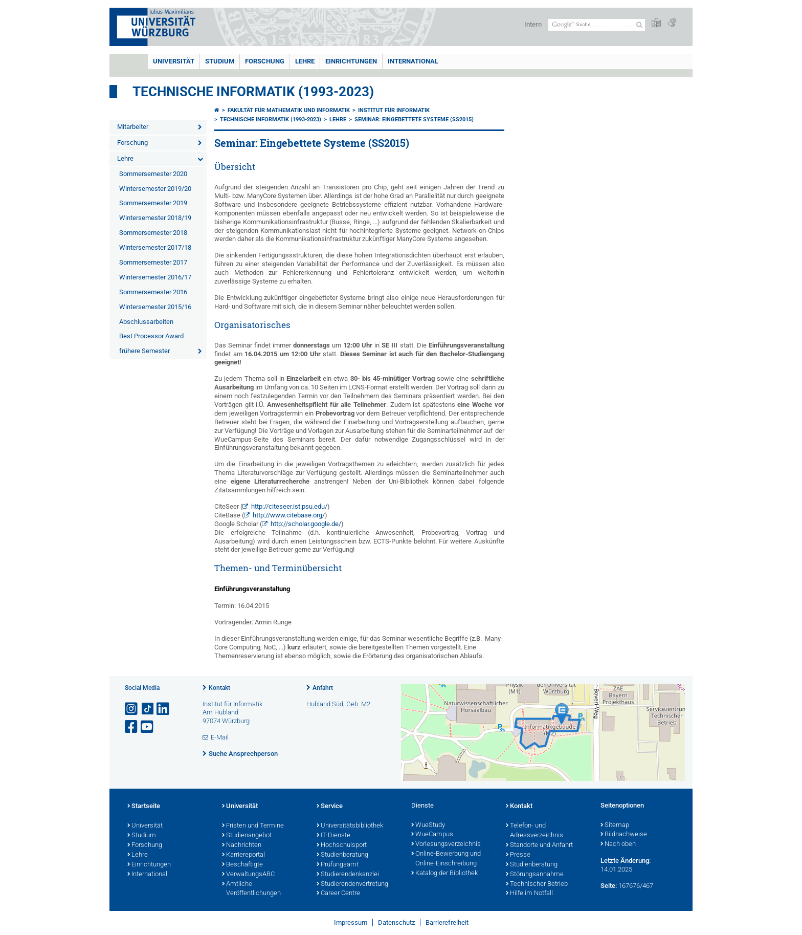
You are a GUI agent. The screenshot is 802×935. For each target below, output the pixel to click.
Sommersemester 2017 (153, 262)
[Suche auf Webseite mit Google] (596, 25)
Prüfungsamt (338, 864)
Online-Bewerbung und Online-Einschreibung (446, 859)
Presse (518, 855)
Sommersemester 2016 (153, 292)
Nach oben (618, 844)
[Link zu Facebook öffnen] (132, 727)
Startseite (143, 806)
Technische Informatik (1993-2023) (253, 91)
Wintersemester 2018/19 (155, 218)
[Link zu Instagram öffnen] (132, 709)
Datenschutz (396, 922)
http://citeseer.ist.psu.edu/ (289, 506)
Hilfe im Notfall (529, 893)
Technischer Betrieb (537, 884)
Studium (219, 61)
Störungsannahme (535, 874)
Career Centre (338, 893)
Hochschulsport (342, 845)
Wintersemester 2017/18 (155, 247)
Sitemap (614, 825)
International (413, 61)
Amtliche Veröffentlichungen (251, 889)
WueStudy (428, 825)
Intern (533, 24)
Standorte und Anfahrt (539, 845)
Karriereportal (243, 855)
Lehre (305, 61)
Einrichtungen (351, 61)
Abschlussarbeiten (146, 321)
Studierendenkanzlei (348, 874)
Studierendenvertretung (352, 884)
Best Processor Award (151, 336)
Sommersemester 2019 (153, 203)
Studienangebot (247, 835)
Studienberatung (342, 855)
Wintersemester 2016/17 (155, 277)
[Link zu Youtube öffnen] (148, 727)
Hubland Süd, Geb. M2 (338, 704)
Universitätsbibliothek (350, 826)
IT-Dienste (333, 835)
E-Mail (220, 737)
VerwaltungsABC (248, 874)
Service (330, 806)
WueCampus (432, 834)
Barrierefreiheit (447, 922)
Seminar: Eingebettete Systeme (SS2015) (414, 119)
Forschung (264, 61)
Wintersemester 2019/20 (155, 188)
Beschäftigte (242, 864)
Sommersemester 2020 (153, 174)
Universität (173, 61)
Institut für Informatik (394, 110)
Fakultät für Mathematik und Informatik (289, 110)
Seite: (608, 885)
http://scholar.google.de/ (306, 524)
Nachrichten (241, 845)
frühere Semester (144, 351)
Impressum (350, 922)
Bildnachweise (623, 834)
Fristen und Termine (253, 826)
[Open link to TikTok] (148, 709)
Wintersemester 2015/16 (155, 307)
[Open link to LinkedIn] (164, 709)
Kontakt (219, 687)
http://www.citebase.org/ (289, 515)
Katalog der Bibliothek (444, 873)
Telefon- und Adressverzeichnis (534, 830)
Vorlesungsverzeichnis (446, 844)
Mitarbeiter (132, 127)
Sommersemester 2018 (153, 232)
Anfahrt (323, 687)
